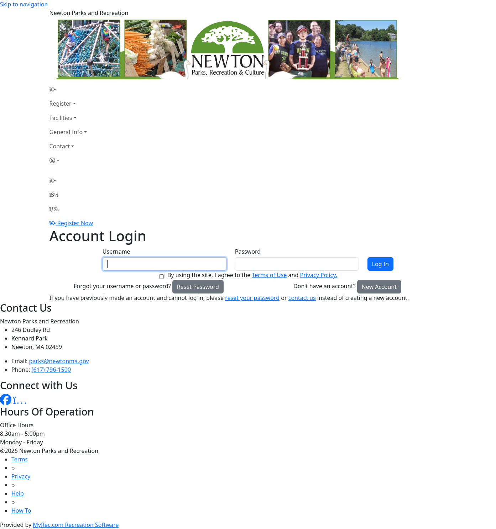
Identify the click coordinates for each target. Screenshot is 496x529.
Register (60, 103)
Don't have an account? (324, 286)
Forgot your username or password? (122, 286)
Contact (59, 146)
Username (116, 251)
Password (248, 251)
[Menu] (54, 209)
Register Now (75, 223)
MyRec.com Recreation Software (76, 525)
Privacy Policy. (318, 275)
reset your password (252, 298)
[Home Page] (68, 89)
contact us (302, 298)
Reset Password (198, 287)
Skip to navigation (24, 4)
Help (17, 493)
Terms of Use (269, 275)
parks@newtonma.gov (59, 361)
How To (21, 510)
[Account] (68, 160)
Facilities (60, 118)
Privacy (20, 476)
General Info (66, 132)
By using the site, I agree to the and (252, 275)
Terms (19, 459)
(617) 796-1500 (51, 370)
